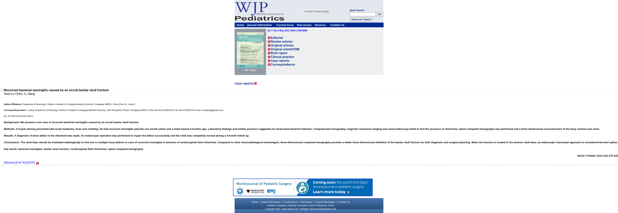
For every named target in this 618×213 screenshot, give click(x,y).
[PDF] (31, 162)
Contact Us (337, 25)
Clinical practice (282, 57)
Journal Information (259, 25)
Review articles (282, 41)
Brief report (279, 53)
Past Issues (304, 25)
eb (335, 209)
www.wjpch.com (290, 209)
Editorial (277, 37)
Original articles (282, 45)
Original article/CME (285, 49)
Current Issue (285, 25)
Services (320, 25)
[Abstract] (9, 162)
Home (240, 25)
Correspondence (283, 64)
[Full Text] (21, 162)
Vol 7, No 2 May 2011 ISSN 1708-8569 (287, 30)
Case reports (280, 60)
